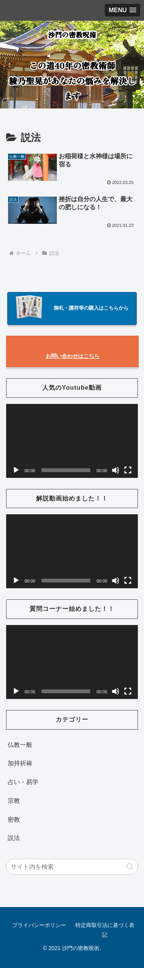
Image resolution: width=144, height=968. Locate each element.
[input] (72, 867)
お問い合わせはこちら (72, 356)
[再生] (16, 470)
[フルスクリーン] (128, 470)
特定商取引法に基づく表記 (104, 930)
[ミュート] (115, 470)
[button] (130, 866)
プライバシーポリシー (39, 925)
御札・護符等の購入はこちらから (91, 308)
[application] (72, 441)
